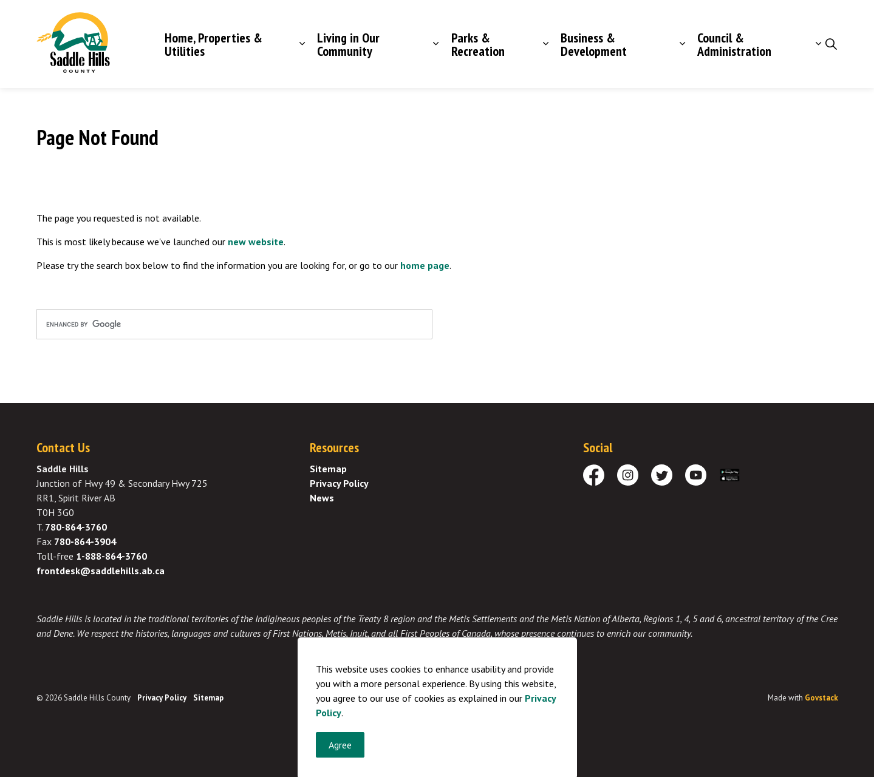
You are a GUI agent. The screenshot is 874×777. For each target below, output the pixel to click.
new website (256, 242)
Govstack (821, 698)
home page (424, 265)
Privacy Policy (339, 483)
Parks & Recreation (478, 44)
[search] (234, 324)
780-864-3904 (85, 541)
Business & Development (594, 44)
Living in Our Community (348, 44)
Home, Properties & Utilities (213, 44)
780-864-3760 (76, 527)
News (322, 498)
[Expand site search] (831, 44)
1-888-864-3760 (111, 556)
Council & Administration (734, 44)
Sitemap (328, 469)
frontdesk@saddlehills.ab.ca (100, 571)
